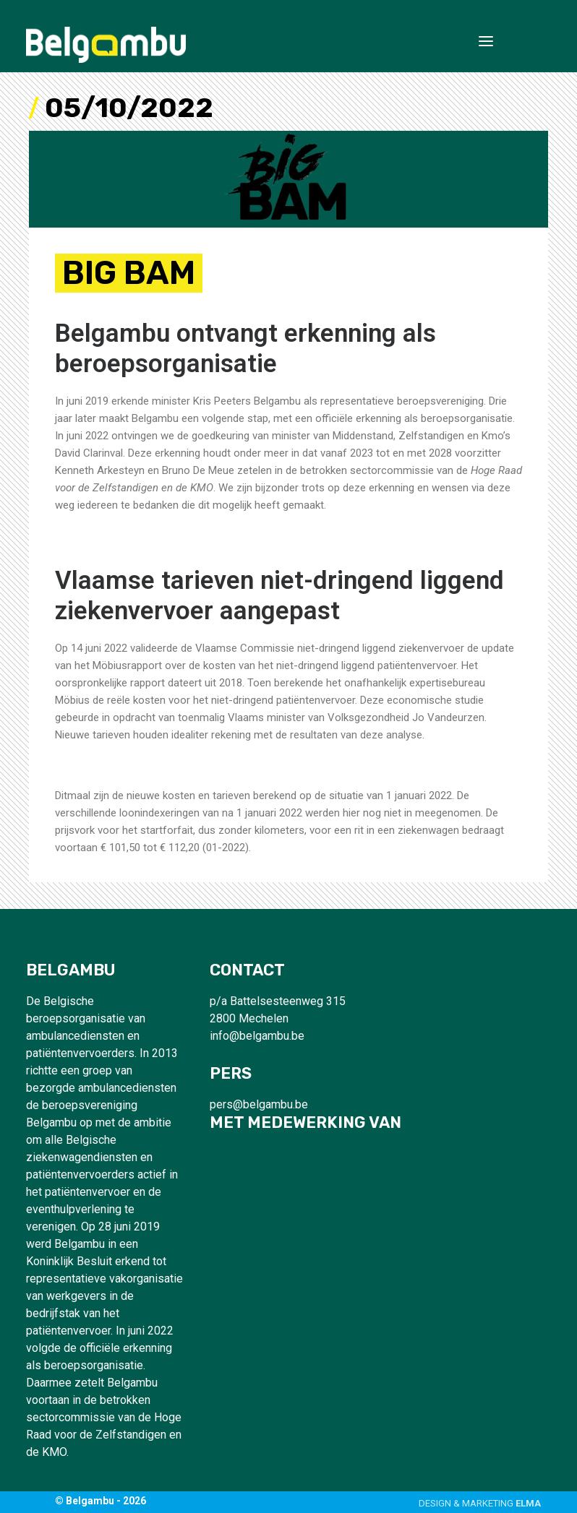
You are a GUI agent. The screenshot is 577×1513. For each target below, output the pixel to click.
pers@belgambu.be (259, 1104)
